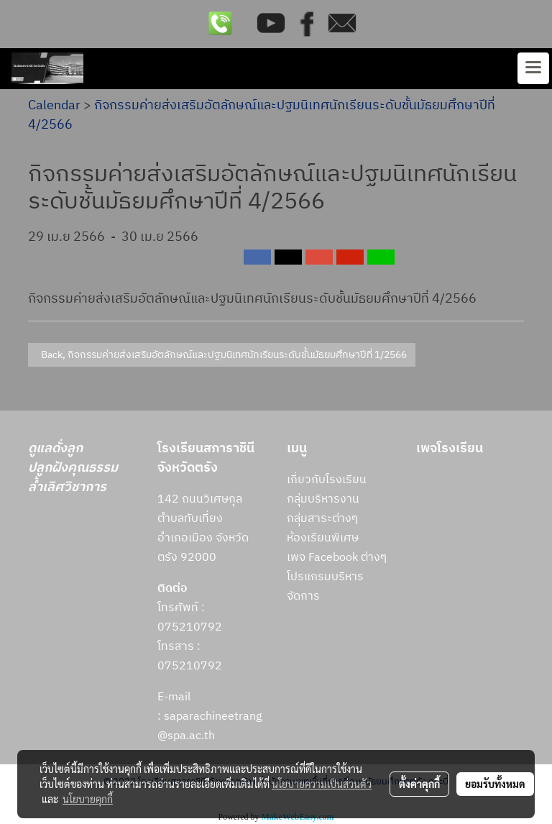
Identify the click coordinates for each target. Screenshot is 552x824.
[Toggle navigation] (533, 68)
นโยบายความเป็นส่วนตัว (322, 783)
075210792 (189, 666)
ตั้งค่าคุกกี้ (419, 783)
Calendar (54, 105)
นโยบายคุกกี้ (88, 798)
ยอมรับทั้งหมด (495, 783)
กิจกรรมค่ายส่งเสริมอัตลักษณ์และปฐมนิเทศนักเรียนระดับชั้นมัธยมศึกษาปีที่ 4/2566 (261, 115)
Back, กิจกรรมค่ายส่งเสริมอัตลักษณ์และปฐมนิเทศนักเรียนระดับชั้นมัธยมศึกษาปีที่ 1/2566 (222, 355)
